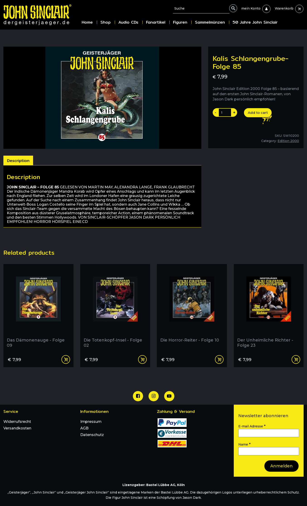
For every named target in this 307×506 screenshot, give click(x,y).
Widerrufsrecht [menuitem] (17, 421)
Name (244, 444)
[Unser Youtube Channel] (169, 396)
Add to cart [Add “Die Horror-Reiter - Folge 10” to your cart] (219, 359)
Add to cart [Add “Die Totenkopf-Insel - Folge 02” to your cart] (142, 359)
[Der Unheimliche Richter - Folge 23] (268, 307)
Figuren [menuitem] (180, 22)
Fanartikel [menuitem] (155, 22)
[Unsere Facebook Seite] (138, 396)
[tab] (18, 160)
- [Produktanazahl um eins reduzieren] (215, 112)
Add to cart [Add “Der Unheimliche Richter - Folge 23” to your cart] (296, 359)
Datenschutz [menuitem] (92, 435)
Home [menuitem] (87, 22)
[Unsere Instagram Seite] (154, 396)
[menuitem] (251, 8)
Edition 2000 (288, 141)
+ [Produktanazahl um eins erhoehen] (234, 112)
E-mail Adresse (252, 426)
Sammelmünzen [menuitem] (210, 22)
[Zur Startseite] (40, 14)
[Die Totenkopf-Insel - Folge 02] (115, 307)
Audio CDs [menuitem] (128, 22)
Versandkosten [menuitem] (17, 428)
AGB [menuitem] (84, 428)
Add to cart (258, 112)
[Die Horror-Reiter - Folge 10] (192, 307)
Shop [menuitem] (105, 22)
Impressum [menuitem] (91, 421)
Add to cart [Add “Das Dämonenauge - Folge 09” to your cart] (65, 359)
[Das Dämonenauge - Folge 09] (38, 307)
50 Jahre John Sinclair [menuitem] (255, 22)
